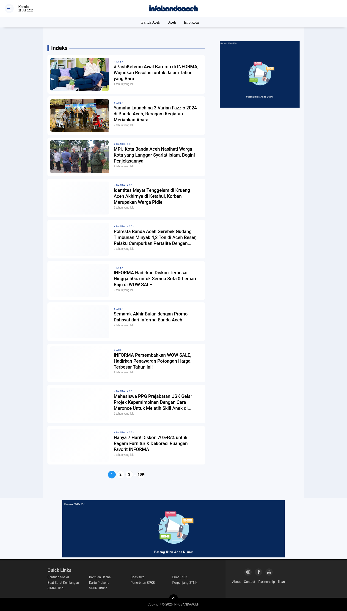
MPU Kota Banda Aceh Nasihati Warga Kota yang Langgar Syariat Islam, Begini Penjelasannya (154, 155)
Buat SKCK (180, 577)
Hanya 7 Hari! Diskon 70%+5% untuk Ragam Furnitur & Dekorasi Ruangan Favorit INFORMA (151, 443)
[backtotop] (173, 598)
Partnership (266, 582)
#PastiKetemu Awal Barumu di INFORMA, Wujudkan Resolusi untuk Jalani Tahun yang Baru (156, 72)
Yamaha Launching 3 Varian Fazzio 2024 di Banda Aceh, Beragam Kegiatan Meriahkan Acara (155, 113)
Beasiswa (137, 577)
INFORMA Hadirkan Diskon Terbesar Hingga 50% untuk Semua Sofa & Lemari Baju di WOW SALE (155, 278)
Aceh (172, 22)
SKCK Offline (98, 588)
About (236, 582)
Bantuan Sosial (58, 577)
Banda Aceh (150, 22)
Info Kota (191, 22)
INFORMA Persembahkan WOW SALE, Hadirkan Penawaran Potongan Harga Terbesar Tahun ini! (152, 361)
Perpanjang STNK (185, 582)
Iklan (281, 582)
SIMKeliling (55, 588)
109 (141, 474)
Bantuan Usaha (100, 577)
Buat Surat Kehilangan (63, 582)
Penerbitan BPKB (143, 582)
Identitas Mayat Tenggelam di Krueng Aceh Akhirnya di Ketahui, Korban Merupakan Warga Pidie (152, 196)
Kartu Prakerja (99, 582)
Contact (249, 582)
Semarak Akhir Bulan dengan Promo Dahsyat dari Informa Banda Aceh (151, 317)
